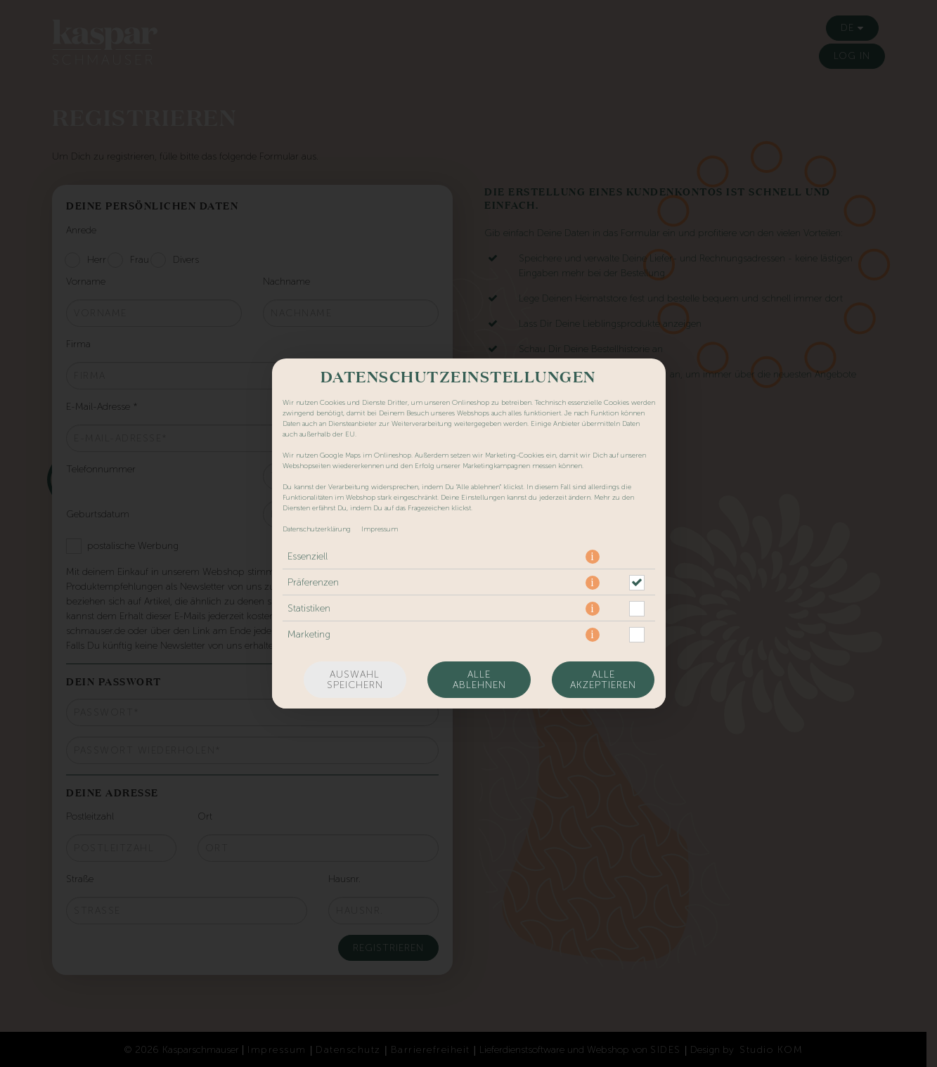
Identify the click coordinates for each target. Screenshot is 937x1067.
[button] (593, 557)
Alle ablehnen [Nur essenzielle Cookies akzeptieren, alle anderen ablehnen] (479, 679)
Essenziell (307, 556)
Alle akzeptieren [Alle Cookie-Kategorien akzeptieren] (603, 679)
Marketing (308, 634)
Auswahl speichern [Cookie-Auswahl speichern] (355, 679)
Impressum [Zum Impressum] (379, 529)
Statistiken (308, 608)
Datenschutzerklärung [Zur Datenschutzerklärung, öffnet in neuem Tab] (317, 529)
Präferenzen (313, 582)
